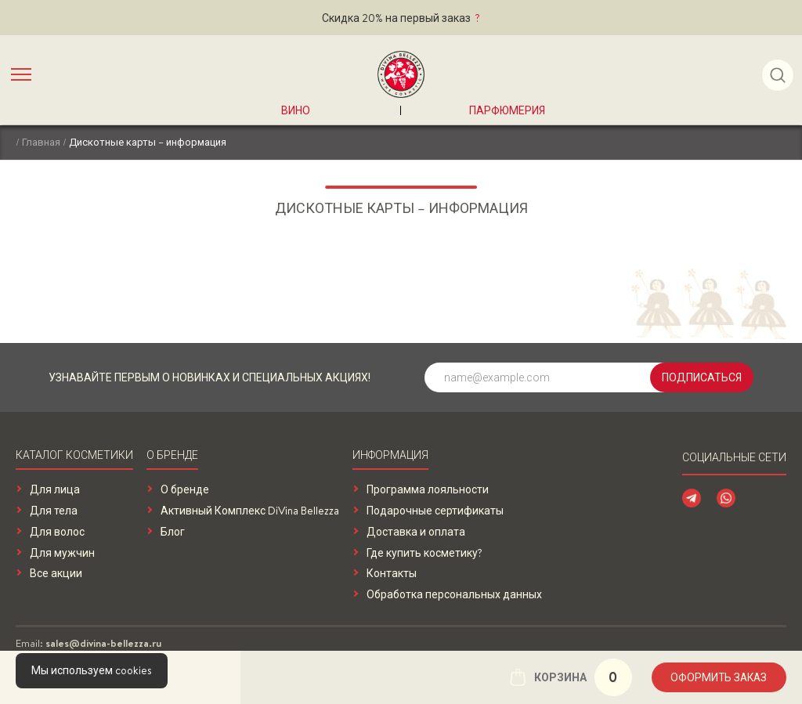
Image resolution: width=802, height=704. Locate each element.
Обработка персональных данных (454, 594)
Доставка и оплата (416, 532)
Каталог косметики (74, 456)
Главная (41, 142)
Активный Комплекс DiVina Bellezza (250, 511)
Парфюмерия (507, 110)
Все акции (56, 573)
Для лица (55, 489)
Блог (173, 532)
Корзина (566, 677)
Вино (295, 110)
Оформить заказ (717, 677)
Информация (390, 456)
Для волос (57, 532)
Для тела (54, 511)
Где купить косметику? (424, 553)
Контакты (392, 573)
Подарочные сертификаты (435, 511)
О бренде (172, 456)
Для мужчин (62, 553)
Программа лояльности (428, 489)
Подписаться (702, 377)
